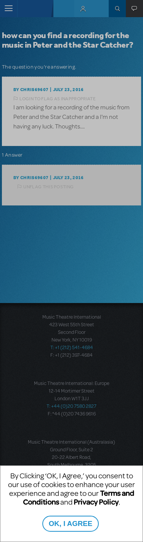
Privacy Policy (96, 501)
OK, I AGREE (70, 524)
